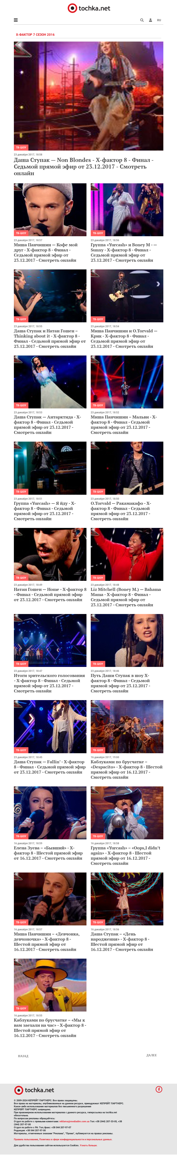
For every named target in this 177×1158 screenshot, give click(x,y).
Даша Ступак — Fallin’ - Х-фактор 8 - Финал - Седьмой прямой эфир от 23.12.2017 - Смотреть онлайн (50, 767)
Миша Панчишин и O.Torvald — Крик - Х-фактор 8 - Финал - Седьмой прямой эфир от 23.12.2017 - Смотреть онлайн (124, 338)
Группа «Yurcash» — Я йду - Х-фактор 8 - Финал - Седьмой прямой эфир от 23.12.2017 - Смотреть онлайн (45, 510)
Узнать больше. (88, 1145)
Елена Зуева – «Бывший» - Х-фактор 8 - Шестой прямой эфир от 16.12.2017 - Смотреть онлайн (48, 853)
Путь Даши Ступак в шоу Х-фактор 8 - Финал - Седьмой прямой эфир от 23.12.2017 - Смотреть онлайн (120, 683)
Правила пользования (26, 1139)
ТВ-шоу (21, 147)
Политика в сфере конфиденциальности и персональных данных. (75, 1139)
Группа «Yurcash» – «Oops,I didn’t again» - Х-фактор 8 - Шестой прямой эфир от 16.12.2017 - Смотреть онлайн (125, 855)
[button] (150, 20)
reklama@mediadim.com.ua (74, 1121)
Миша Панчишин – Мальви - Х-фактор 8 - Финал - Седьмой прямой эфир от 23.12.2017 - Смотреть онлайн (124, 424)
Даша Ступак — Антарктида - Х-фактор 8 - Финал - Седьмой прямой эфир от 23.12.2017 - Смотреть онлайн (47, 424)
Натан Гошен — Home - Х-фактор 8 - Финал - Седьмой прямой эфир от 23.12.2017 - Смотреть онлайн (50, 594)
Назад (23, 1056)
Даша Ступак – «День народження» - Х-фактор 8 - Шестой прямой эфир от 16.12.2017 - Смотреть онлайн (122, 941)
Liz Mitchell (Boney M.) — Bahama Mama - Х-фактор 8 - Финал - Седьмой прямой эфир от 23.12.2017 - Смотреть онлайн (126, 597)
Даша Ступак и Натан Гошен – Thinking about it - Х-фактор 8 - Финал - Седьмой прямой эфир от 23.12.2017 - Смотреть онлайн (50, 338)
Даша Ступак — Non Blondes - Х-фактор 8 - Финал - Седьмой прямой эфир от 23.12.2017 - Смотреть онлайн (84, 166)
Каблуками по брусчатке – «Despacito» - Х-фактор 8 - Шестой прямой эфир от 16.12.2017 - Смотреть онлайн (126, 769)
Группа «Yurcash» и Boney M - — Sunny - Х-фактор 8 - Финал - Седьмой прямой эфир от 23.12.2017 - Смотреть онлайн (124, 252)
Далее (151, 1055)
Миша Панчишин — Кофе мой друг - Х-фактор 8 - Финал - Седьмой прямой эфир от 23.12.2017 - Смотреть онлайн (46, 252)
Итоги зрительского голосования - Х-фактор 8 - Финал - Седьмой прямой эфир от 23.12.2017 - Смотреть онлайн (49, 683)
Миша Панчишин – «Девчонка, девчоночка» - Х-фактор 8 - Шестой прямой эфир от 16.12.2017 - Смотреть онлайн (46, 941)
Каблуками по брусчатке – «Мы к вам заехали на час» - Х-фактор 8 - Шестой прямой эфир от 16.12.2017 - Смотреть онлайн (50, 1027)
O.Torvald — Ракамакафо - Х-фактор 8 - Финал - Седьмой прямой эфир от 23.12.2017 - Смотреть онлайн (121, 510)
